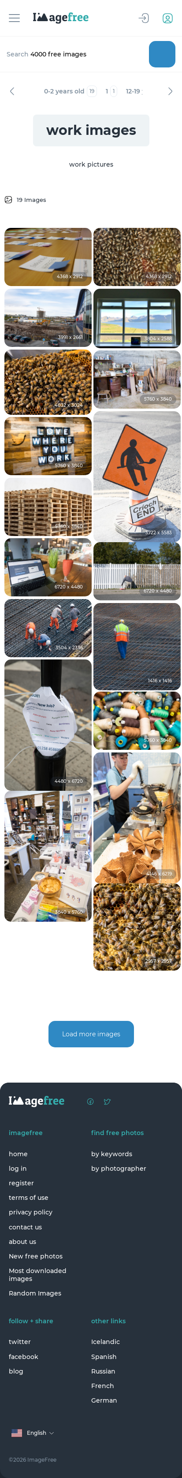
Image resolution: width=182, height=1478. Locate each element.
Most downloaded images (38, 1275)
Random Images (35, 1293)
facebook (23, 1357)
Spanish (104, 1357)
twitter (20, 1342)
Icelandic (105, 1342)
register (21, 1183)
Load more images (91, 1034)
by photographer (118, 1169)
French (102, 1386)
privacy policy (30, 1212)
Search (162, 54)
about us (22, 1242)
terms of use (28, 1198)
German (104, 1400)
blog (16, 1371)
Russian (103, 1371)
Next (170, 91)
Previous (12, 91)
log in (18, 1169)
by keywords (111, 1154)
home (18, 1154)
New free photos (36, 1256)
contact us (25, 1227)
